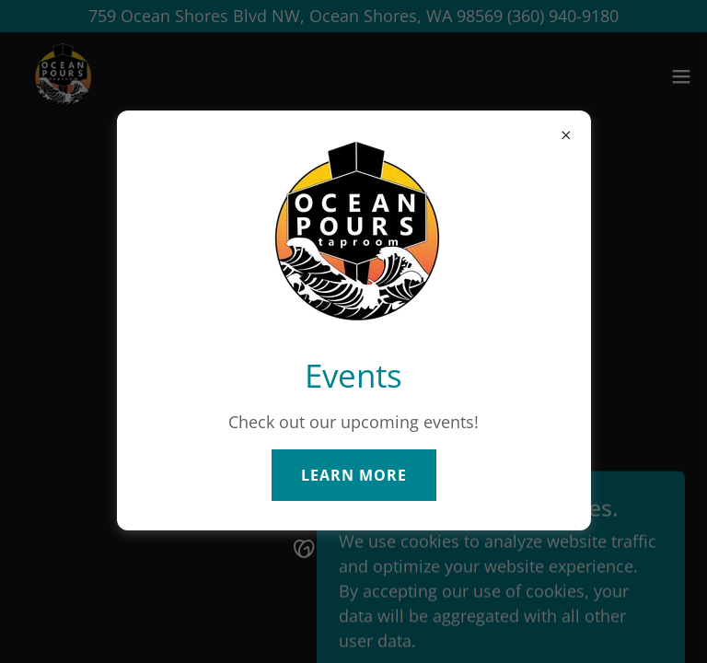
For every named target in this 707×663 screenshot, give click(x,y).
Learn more (354, 475)
